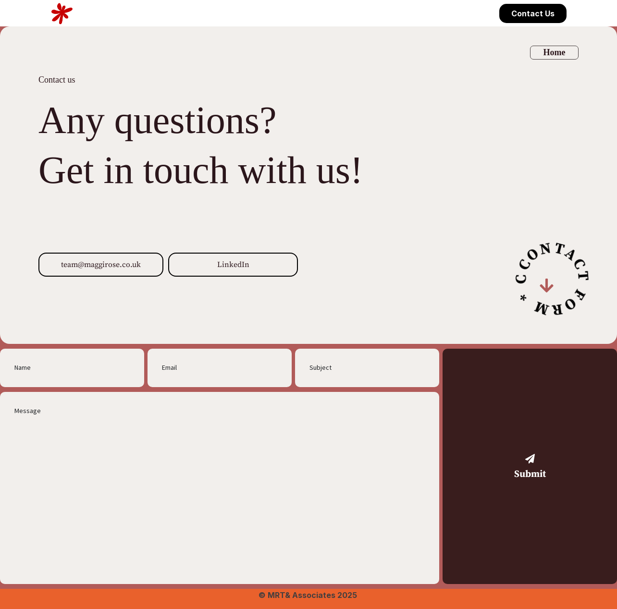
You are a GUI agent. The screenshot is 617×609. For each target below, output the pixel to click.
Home (554, 52)
